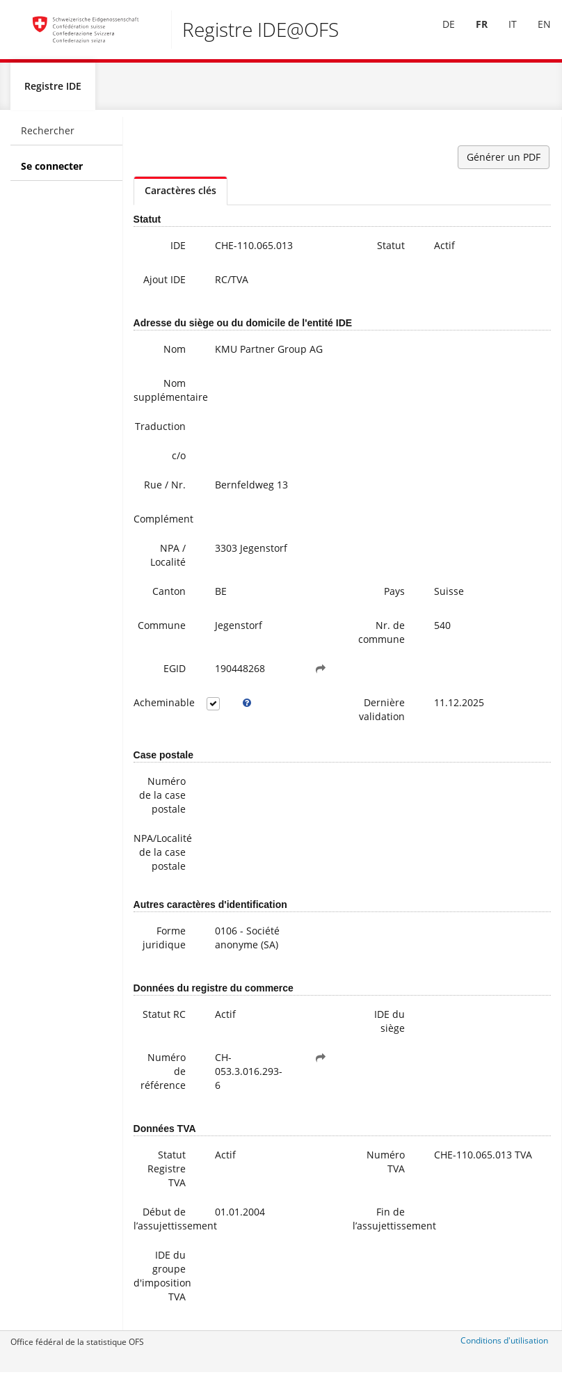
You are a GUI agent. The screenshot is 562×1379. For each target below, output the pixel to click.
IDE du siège (389, 1026)
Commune (162, 630)
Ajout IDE (164, 285)
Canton (169, 596)
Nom (174, 354)
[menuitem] (439, 34)
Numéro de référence (163, 1076)
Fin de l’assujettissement (384, 1224)
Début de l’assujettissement (165, 1224)
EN (534, 33)
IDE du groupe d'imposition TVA (162, 1281)
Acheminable (164, 708)
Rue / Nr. (165, 490)
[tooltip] (247, 708)
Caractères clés (180, 195)
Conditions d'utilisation (504, 1346)
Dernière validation (382, 714)
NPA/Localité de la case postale (163, 857)
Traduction (160, 431)
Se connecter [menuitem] (52, 171)
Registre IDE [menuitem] (52, 91)
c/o (179, 461)
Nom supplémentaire (165, 395)
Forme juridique (164, 943)
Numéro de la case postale (162, 800)
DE (439, 33)
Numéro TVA (386, 1167)
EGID (174, 673)
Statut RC (164, 1019)
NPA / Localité (168, 560)
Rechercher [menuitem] (47, 136)
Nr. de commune (381, 637)
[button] (321, 674)
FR (472, 33)
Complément (163, 524)
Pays (394, 596)
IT (503, 33)
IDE (178, 250)
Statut (391, 250)
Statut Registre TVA (166, 1174)
